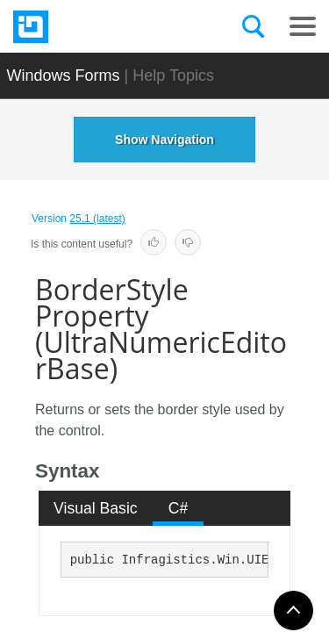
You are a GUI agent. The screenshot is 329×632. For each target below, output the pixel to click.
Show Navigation (164, 140)
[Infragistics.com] (101, 27)
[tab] (96, 508)
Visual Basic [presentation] (96, 508)
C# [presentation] (178, 508)
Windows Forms (63, 75)
